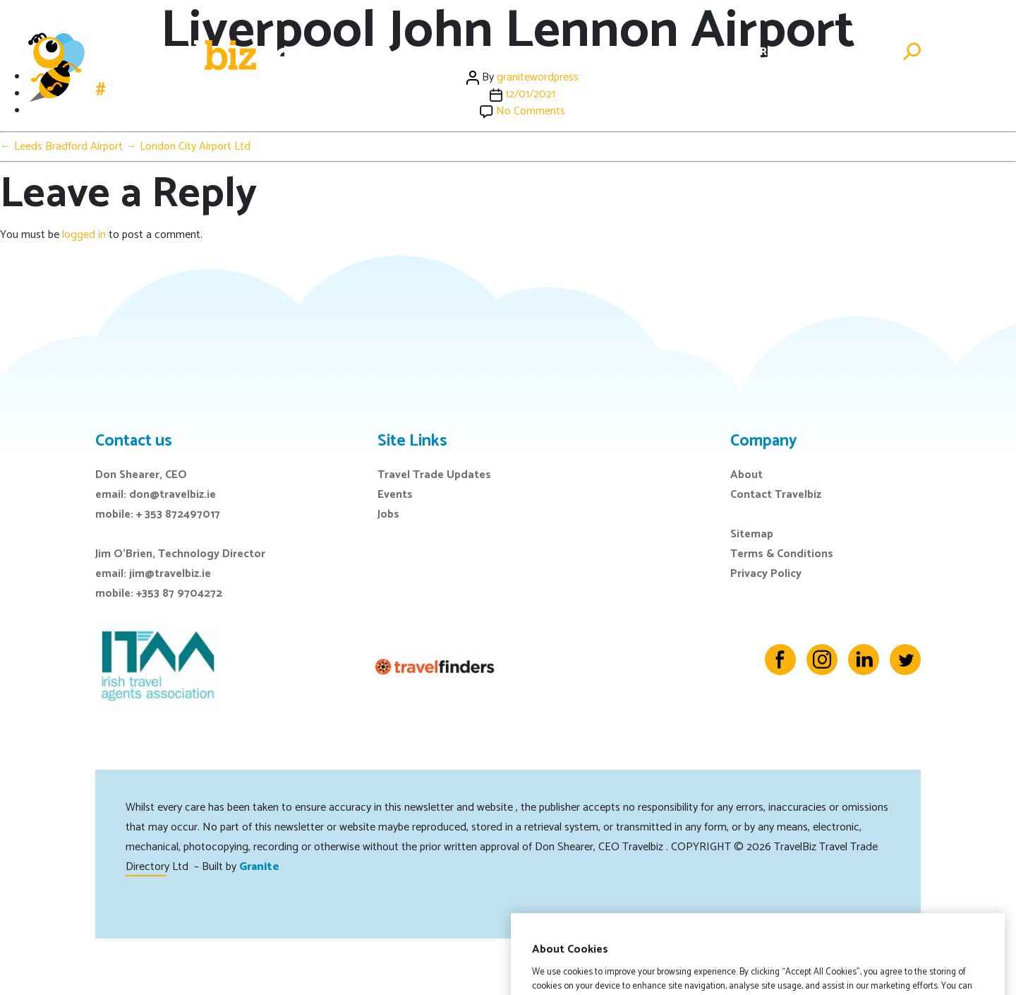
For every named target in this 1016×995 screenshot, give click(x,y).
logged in (84, 234)
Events (615, 52)
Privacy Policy (766, 573)
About (746, 474)
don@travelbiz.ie (172, 494)
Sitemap (751, 534)
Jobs (718, 52)
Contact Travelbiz (775, 494)
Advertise (855, 52)
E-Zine (671, 52)
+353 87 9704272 (179, 593)
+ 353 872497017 (178, 514)
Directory (779, 52)
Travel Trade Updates (434, 474)
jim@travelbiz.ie (170, 573)
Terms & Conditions (781, 554)
